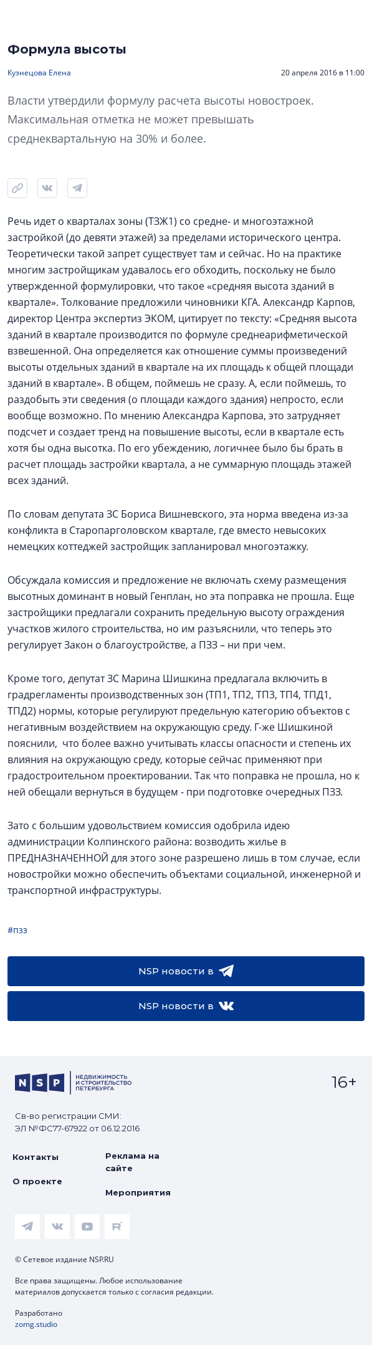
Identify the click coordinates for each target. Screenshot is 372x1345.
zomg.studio (36, 1324)
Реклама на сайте (132, 1162)
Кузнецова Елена (39, 72)
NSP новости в (186, 971)
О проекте (37, 1181)
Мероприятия (138, 1192)
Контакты (35, 1157)
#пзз (17, 930)
